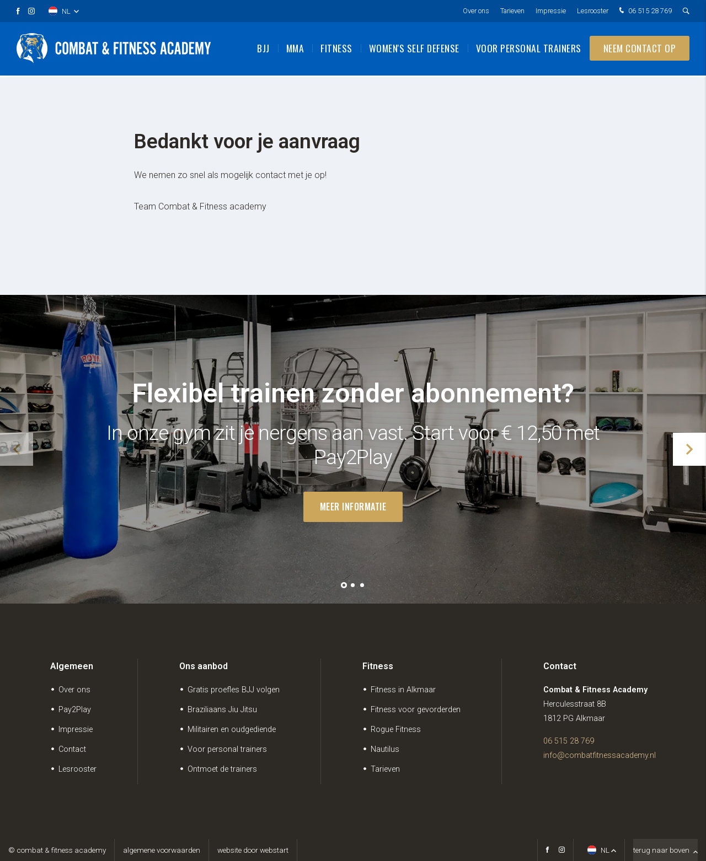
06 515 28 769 (644, 11)
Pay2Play (74, 709)
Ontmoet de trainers (222, 769)
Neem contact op (639, 49)
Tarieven (512, 11)
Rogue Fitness (396, 729)
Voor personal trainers (528, 49)
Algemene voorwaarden (161, 850)
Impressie (551, 11)
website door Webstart (252, 850)
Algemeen (71, 666)
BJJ (263, 49)
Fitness (336, 49)
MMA (295, 49)
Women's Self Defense (414, 49)
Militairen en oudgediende (232, 729)
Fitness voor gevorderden (416, 709)
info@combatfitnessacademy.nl (599, 755)
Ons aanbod (203, 666)
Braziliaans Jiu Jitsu (222, 709)
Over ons (476, 11)
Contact (72, 749)
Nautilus (385, 749)
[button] (344, 585)
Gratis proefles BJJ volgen (234, 690)
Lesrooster (592, 11)
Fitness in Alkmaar (403, 690)
